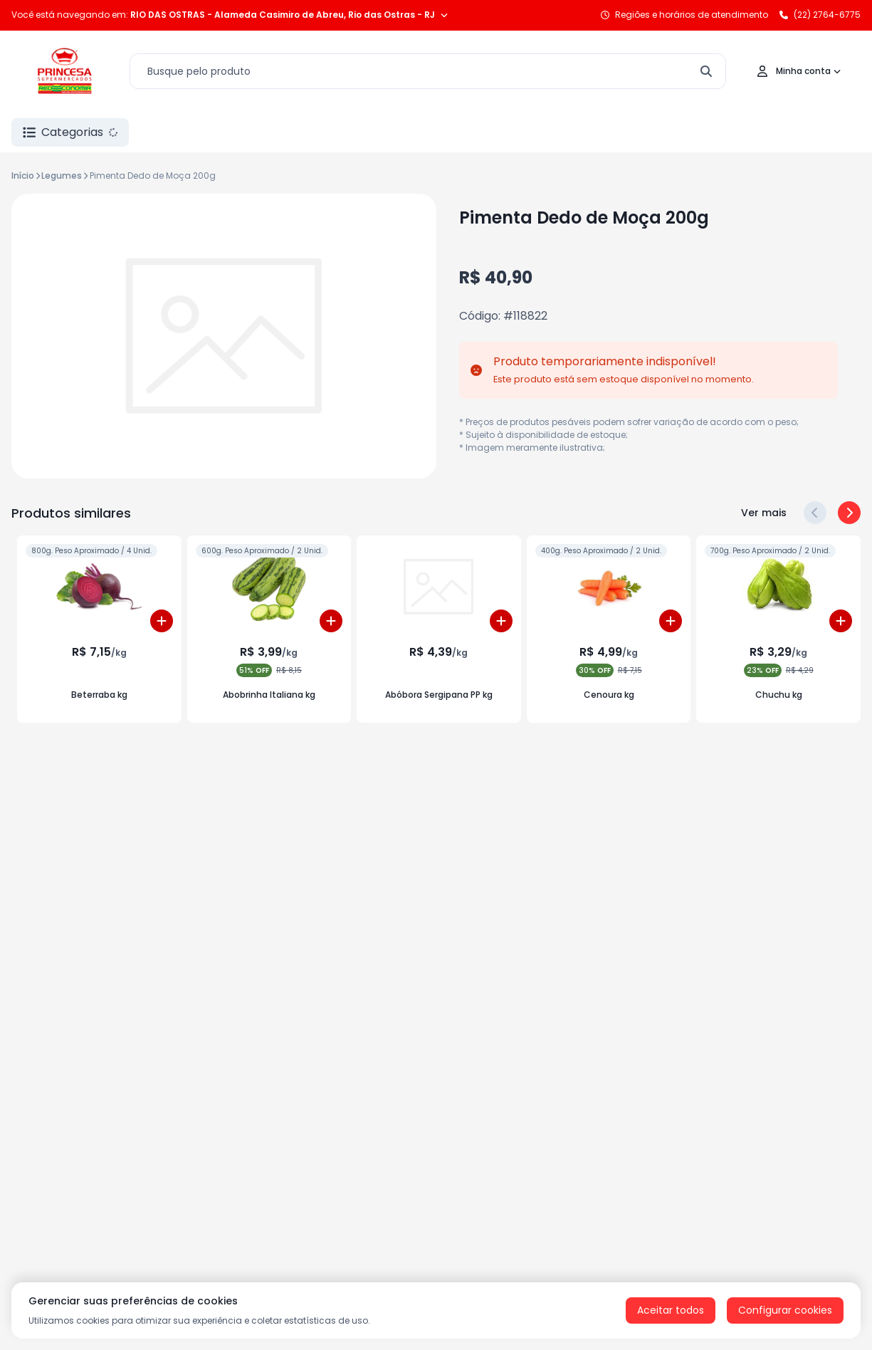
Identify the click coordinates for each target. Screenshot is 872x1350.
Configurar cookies (785, 1310)
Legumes (61, 175)
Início (22, 175)
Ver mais (764, 513)
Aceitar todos (670, 1310)
